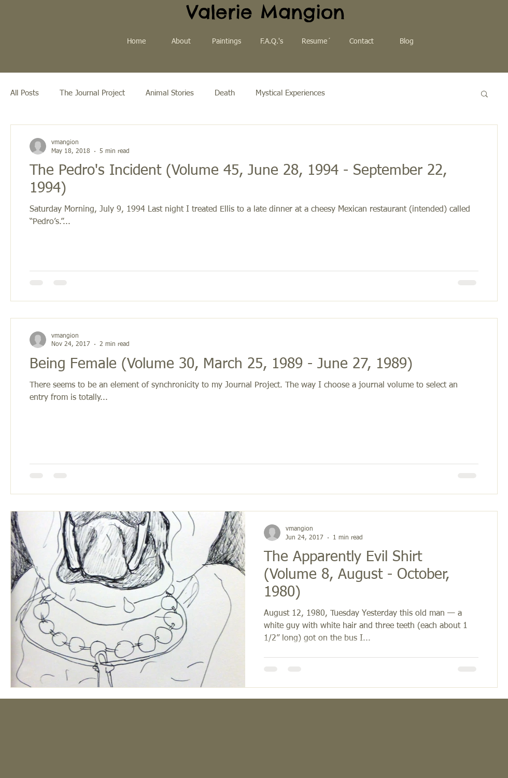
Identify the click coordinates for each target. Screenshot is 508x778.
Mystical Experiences (290, 93)
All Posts (24, 93)
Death (225, 93)
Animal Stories (170, 93)
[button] (484, 94)
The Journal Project (92, 93)
